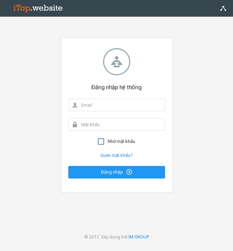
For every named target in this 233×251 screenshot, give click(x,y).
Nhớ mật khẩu (116, 141)
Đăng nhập (116, 172)
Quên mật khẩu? (116, 155)
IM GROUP (139, 236)
